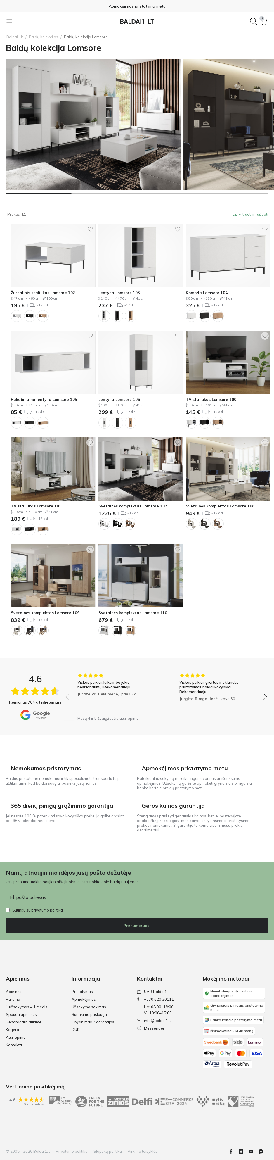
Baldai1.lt (14, 36)
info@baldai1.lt (154, 1020)
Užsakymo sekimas (89, 1006)
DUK (75, 1029)
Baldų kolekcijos (43, 36)
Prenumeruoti (137, 925)
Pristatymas (82, 991)
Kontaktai (14, 1044)
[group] (115, 693)
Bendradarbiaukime (23, 1022)
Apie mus (14, 991)
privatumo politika (47, 910)
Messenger (150, 1028)
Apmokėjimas (84, 999)
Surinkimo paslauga (89, 1014)
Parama (13, 999)
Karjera (12, 1029)
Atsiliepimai (16, 1037)
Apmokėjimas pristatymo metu (137, 6)
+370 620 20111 (155, 999)
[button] (264, 21)
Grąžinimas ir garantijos (93, 1022)
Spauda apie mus (21, 1014)
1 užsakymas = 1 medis (26, 1006)
